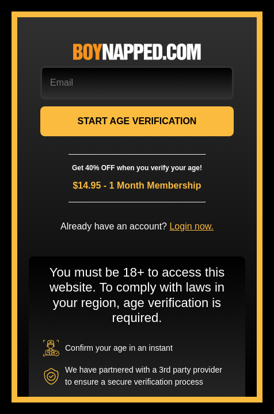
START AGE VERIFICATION (137, 121)
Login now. (191, 226)
